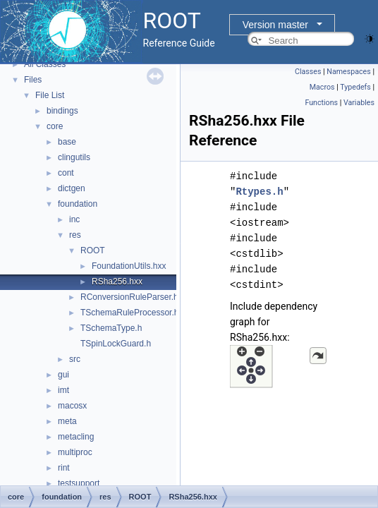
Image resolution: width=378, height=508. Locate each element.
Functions (321, 102)
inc (74, 219)
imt (63, 390)
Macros (322, 87)
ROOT (92, 250)
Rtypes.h (259, 191)
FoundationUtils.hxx (129, 266)
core (55, 126)
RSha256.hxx (117, 281)
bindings (62, 111)
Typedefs (355, 87)
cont (66, 173)
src (74, 359)
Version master (275, 24)
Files (33, 80)
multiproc (75, 452)
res (75, 235)
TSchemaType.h (111, 328)
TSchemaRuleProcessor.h (129, 313)
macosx (72, 406)
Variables (358, 102)
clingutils (74, 157)
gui (63, 375)
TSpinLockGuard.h (115, 344)
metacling (76, 437)
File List (49, 95)
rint (64, 468)
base (67, 142)
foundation (77, 204)
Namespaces (348, 71)
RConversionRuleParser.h (129, 297)
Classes (308, 71)
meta (67, 421)
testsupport (78, 483)
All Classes (45, 64)
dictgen (71, 188)
